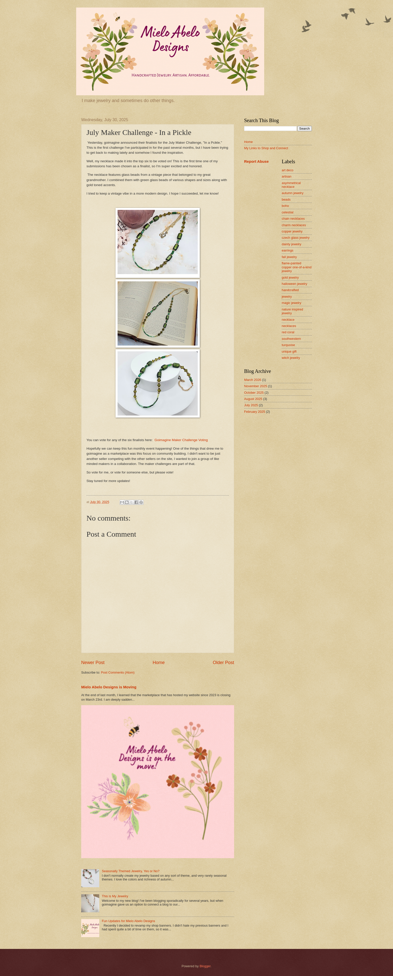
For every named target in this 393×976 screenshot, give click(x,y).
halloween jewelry (294, 284)
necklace (288, 319)
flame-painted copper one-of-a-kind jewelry (297, 267)
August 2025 (253, 399)
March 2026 (252, 380)
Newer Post (93, 662)
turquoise (288, 345)
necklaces (289, 326)
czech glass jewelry (296, 237)
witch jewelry (291, 358)
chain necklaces (293, 218)
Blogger (205, 966)
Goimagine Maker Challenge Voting (181, 440)
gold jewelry (290, 277)
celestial (287, 212)
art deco (287, 170)
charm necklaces (294, 225)
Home (159, 662)
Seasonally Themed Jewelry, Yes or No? (130, 871)
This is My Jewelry (115, 896)
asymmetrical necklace (291, 185)
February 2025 (254, 412)
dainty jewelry (291, 244)
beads (286, 199)
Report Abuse (256, 161)
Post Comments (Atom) (118, 672)
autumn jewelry (293, 193)
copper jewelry (292, 231)
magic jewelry (291, 303)
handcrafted (290, 290)
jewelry (287, 296)
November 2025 (255, 386)
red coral (288, 332)
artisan (286, 176)
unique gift (289, 351)
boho (285, 206)
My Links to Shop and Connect (266, 148)
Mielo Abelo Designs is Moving (108, 687)
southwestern (291, 339)
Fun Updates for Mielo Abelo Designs (128, 921)
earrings (287, 250)
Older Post (223, 662)
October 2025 (254, 392)
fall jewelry (289, 257)
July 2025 (251, 405)
